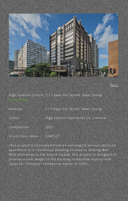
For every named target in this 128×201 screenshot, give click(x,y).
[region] (63, 45)
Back (114, 85)
